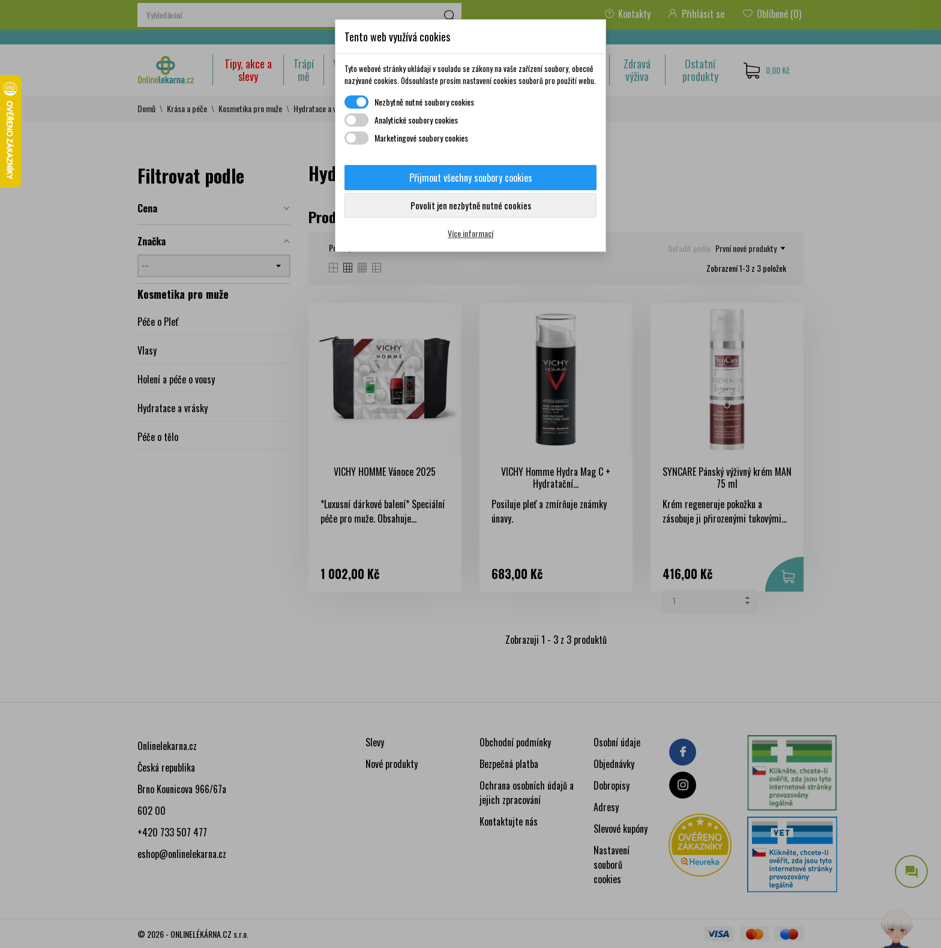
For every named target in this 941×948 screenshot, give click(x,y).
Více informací (470, 233)
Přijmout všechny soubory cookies (470, 177)
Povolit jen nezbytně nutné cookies (470, 205)
